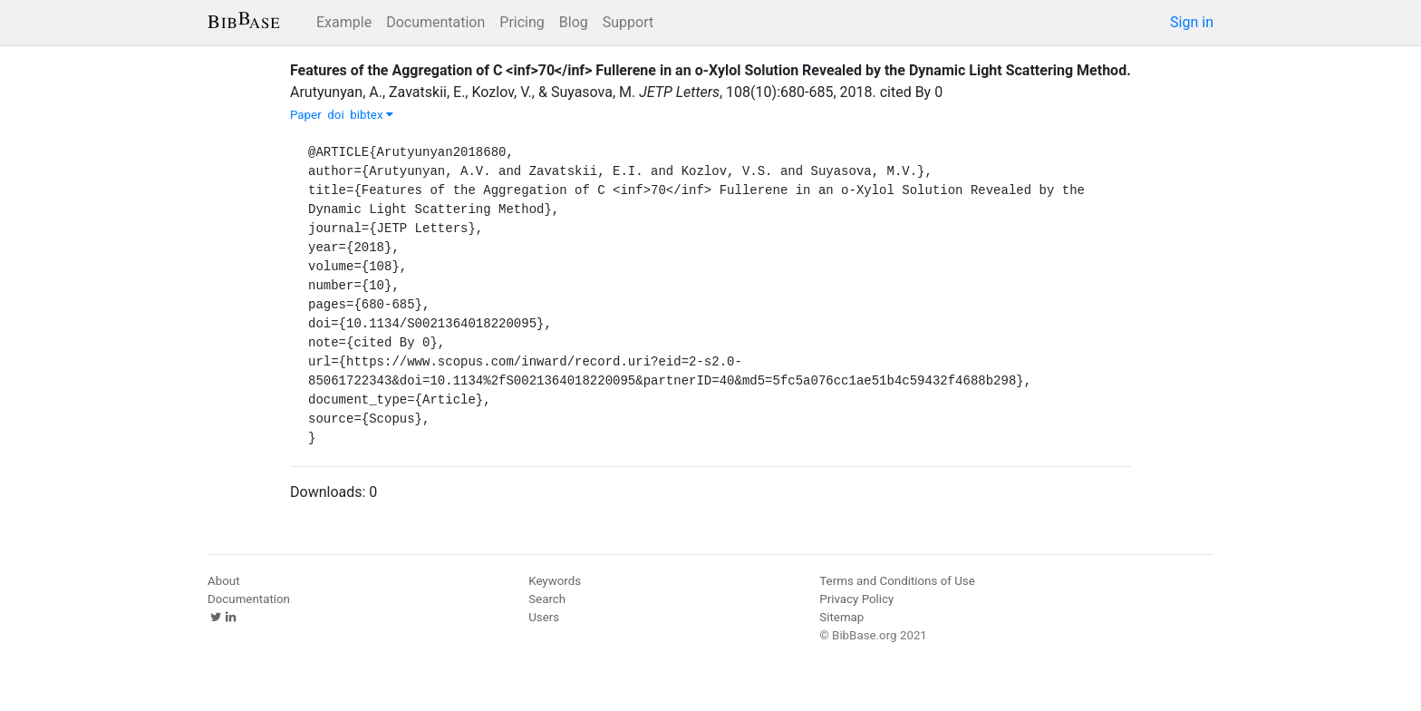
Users (543, 617)
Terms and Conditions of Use (896, 581)
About (224, 581)
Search (547, 599)
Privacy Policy (856, 599)
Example (344, 22)
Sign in (1191, 22)
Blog (573, 22)
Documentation (435, 22)
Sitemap (841, 617)
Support (628, 22)
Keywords (554, 581)
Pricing (522, 22)
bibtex (371, 115)
